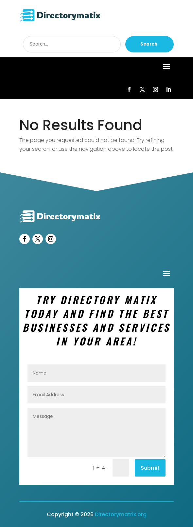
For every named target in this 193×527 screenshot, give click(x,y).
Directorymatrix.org (121, 514)
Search (148, 44)
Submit (150, 468)
